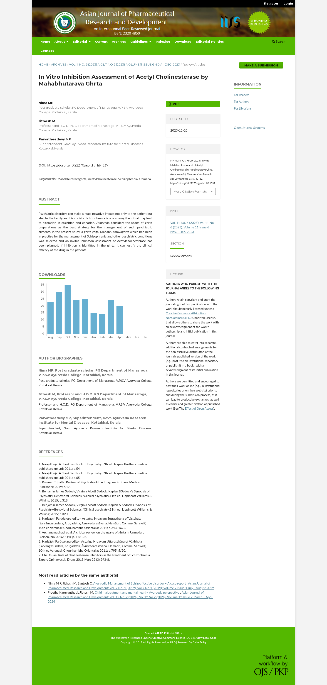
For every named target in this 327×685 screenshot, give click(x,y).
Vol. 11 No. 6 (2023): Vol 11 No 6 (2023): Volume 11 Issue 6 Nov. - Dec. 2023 (124, 64)
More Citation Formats (190, 191)
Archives (119, 41)
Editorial (80, 41)
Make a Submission (261, 65)
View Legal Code (206, 637)
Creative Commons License (168, 637)
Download (182, 41)
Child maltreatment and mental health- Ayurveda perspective (137, 592)
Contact (47, 50)
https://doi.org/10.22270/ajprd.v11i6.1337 (77, 165)
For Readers (241, 95)
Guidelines (139, 41)
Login (288, 3)
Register (271, 3)
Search (278, 41)
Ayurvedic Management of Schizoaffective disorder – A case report (140, 583)
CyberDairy (199, 642)
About (60, 41)
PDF (176, 104)
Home (45, 41)
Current (101, 41)
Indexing (163, 41)
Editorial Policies (210, 41)
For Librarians (242, 108)
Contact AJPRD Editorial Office (163, 633)
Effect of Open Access (199, 408)
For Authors (241, 101)
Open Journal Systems (249, 128)
